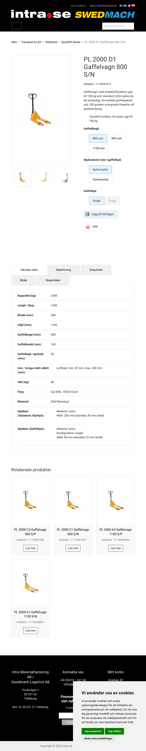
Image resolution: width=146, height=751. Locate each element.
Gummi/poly (101, 179)
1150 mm (99, 148)
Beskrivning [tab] (63, 269)
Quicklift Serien (70, 42)
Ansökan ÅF (115, 680)
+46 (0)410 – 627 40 (73, 680)
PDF (95, 226)
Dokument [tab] (96, 269)
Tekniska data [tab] (29, 269)
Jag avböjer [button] (114, 731)
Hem (14, 42)
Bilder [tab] (23, 280)
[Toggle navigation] (16, 25)
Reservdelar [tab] (53, 280)
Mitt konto (78, 5)
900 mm (116, 138)
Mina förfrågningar (103, 5)
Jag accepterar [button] (92, 731)
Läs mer (30, 548)
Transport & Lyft (31, 42)
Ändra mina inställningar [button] (98, 738)
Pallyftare (51, 42)
